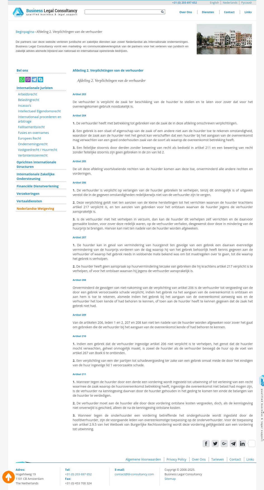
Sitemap (170, 479)
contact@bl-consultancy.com (134, 474)
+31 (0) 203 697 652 (184, 3)
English (214, 3)
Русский (246, 3)
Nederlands (230, 3)
